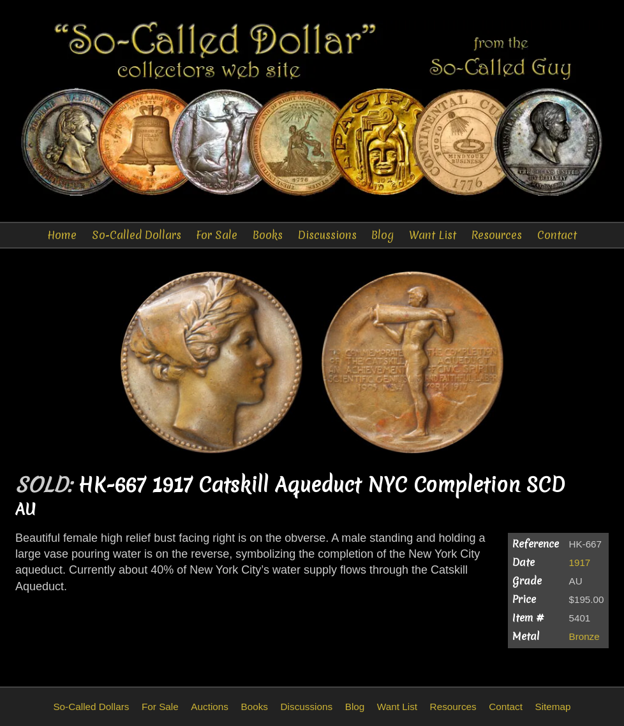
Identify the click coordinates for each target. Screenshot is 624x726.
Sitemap (552, 706)
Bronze (584, 636)
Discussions (327, 235)
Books (268, 235)
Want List (432, 235)
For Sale (216, 235)
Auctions (209, 706)
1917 (580, 562)
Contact (557, 235)
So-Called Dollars (136, 235)
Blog (382, 235)
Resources (496, 235)
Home (62, 235)
